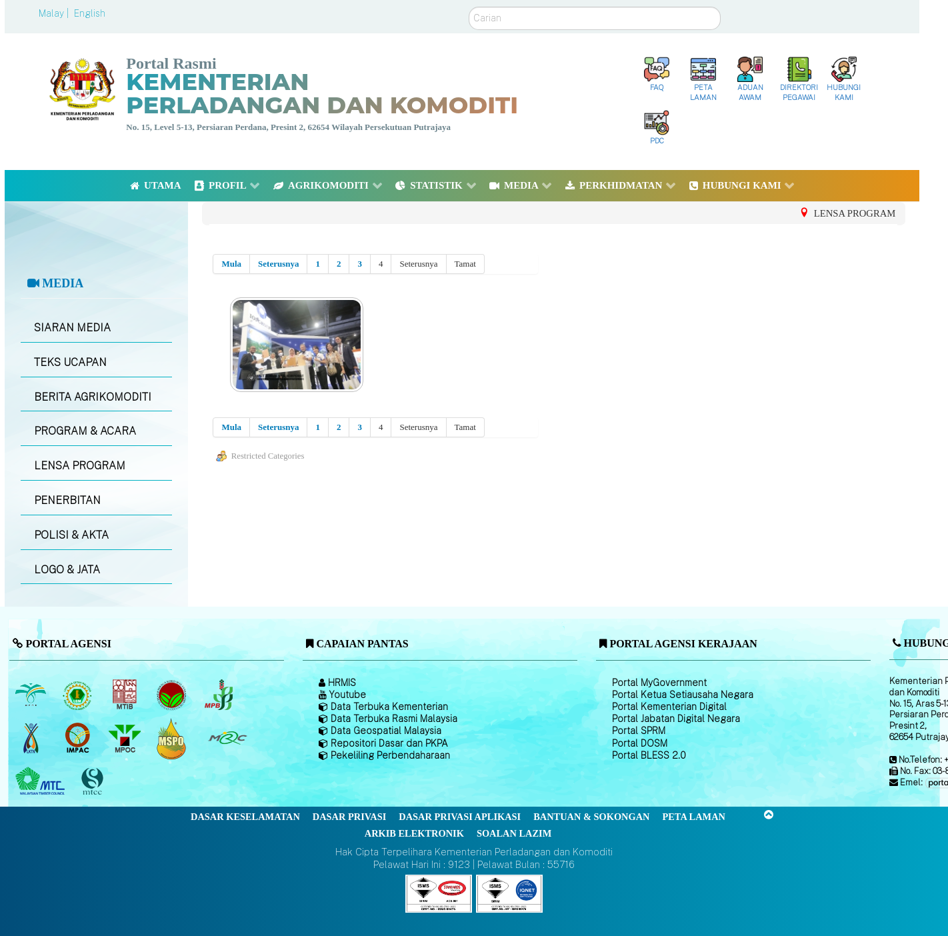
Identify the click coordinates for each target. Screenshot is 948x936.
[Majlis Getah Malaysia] (227, 739)
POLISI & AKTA (71, 535)
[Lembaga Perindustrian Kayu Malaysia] (125, 695)
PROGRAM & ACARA (85, 431)
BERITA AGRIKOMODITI (92, 397)
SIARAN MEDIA (72, 327)
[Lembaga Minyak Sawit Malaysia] (31, 695)
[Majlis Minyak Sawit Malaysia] (125, 738)
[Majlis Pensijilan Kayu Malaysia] (94, 781)
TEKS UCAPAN (70, 362)
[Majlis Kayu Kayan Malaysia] (41, 782)
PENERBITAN (67, 500)
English (89, 13)
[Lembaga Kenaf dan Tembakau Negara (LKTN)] (31, 738)
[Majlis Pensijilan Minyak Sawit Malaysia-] (173, 738)
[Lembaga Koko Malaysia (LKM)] (173, 695)
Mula (231, 264)
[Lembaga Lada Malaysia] (219, 695)
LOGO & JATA (67, 569)
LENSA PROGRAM (79, 465)
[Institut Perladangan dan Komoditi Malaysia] (79, 738)
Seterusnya (278, 264)
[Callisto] (438, 893)
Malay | (55, 13)
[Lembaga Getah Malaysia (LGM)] (79, 695)
